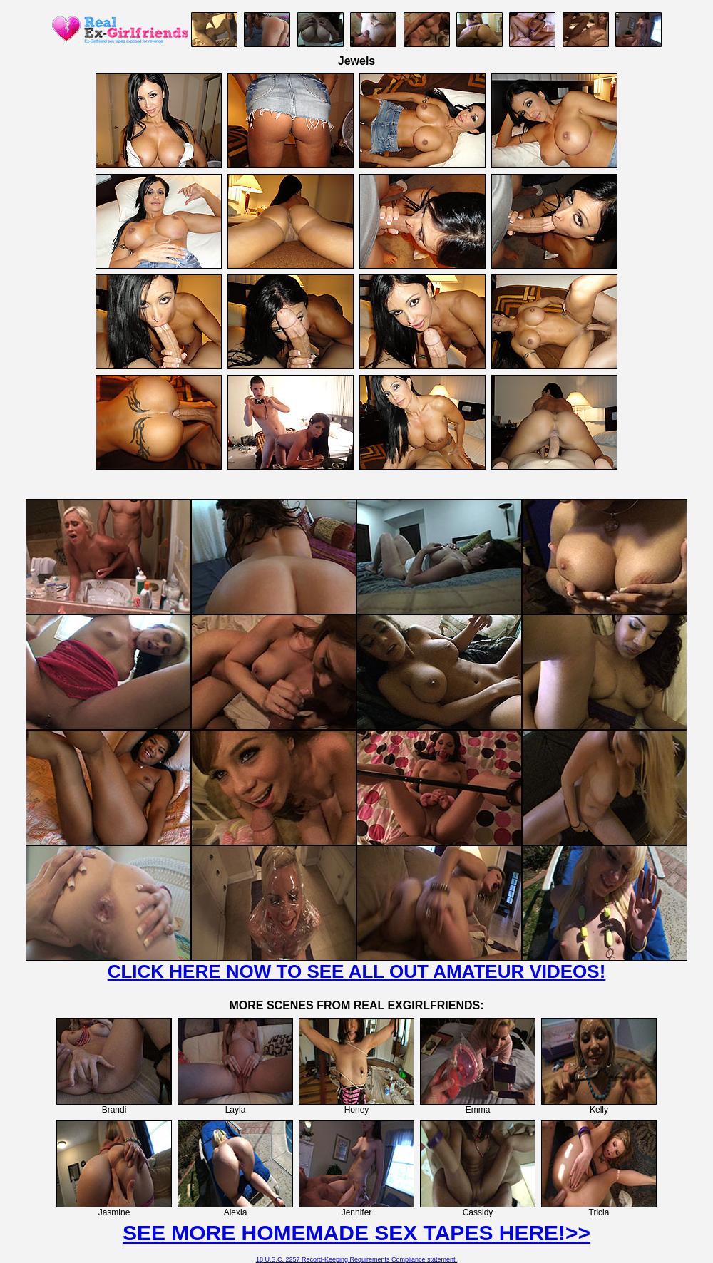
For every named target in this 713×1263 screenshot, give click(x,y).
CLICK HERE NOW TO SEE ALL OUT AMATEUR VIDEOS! (357, 971)
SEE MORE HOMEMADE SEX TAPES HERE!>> (356, 1232)
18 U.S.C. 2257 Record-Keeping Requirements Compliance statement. (356, 1259)
